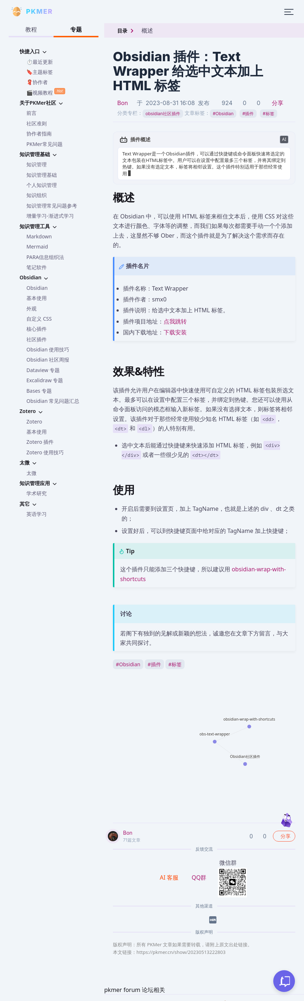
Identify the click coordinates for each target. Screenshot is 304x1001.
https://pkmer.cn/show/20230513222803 (180, 945)
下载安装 (175, 326)
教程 (31, 29)
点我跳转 (175, 315)
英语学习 (36, 513)
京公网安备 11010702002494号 (261, 997)
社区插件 (36, 339)
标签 (268, 113)
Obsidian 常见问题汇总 (52, 400)
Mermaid (37, 246)
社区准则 (36, 123)
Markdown (39, 236)
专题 (76, 29)
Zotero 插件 (40, 441)
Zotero (34, 421)
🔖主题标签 (39, 71)
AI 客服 (170, 871)
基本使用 (36, 298)
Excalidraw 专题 (44, 380)
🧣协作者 (37, 82)
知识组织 (36, 195)
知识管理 (36, 164)
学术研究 (36, 493)
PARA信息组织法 (45, 257)
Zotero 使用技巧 (45, 452)
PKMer (103, 997)
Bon (122, 103)
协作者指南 (39, 133)
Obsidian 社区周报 (47, 359)
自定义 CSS (39, 318)
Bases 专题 (39, 390)
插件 (248, 113)
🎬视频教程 (45, 92)
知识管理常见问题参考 (51, 205)
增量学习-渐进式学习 (50, 215)
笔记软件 (36, 267)
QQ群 (198, 871)
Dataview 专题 (43, 370)
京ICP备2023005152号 (193, 997)
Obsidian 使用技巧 (47, 349)
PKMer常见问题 (44, 144)
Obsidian (37, 287)
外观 (31, 308)
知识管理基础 (41, 174)
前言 (31, 112)
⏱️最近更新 (39, 61)
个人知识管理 (41, 185)
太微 (31, 473)
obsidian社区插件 (162, 113)
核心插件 (36, 328)
